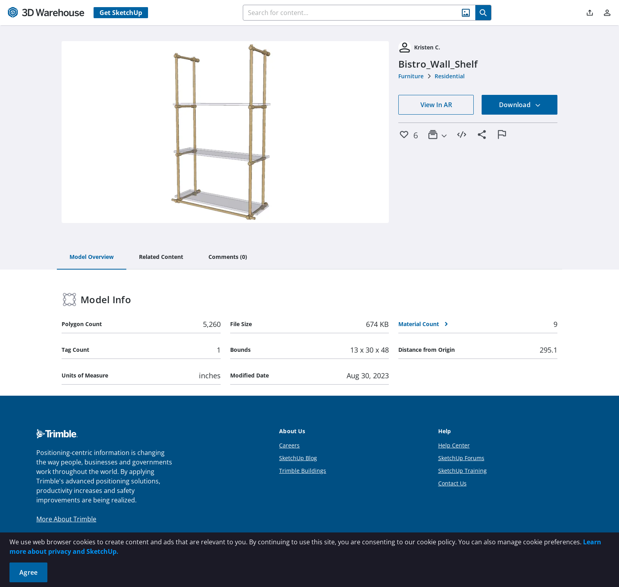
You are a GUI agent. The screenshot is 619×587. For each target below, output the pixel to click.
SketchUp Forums (461, 458)
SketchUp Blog (298, 458)
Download (520, 104)
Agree (28, 572)
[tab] (91, 257)
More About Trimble (66, 519)
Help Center (454, 445)
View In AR (436, 104)
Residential (450, 76)
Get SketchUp (120, 12)
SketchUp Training (462, 470)
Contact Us (452, 483)
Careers (289, 445)
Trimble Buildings (302, 470)
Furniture (411, 76)
